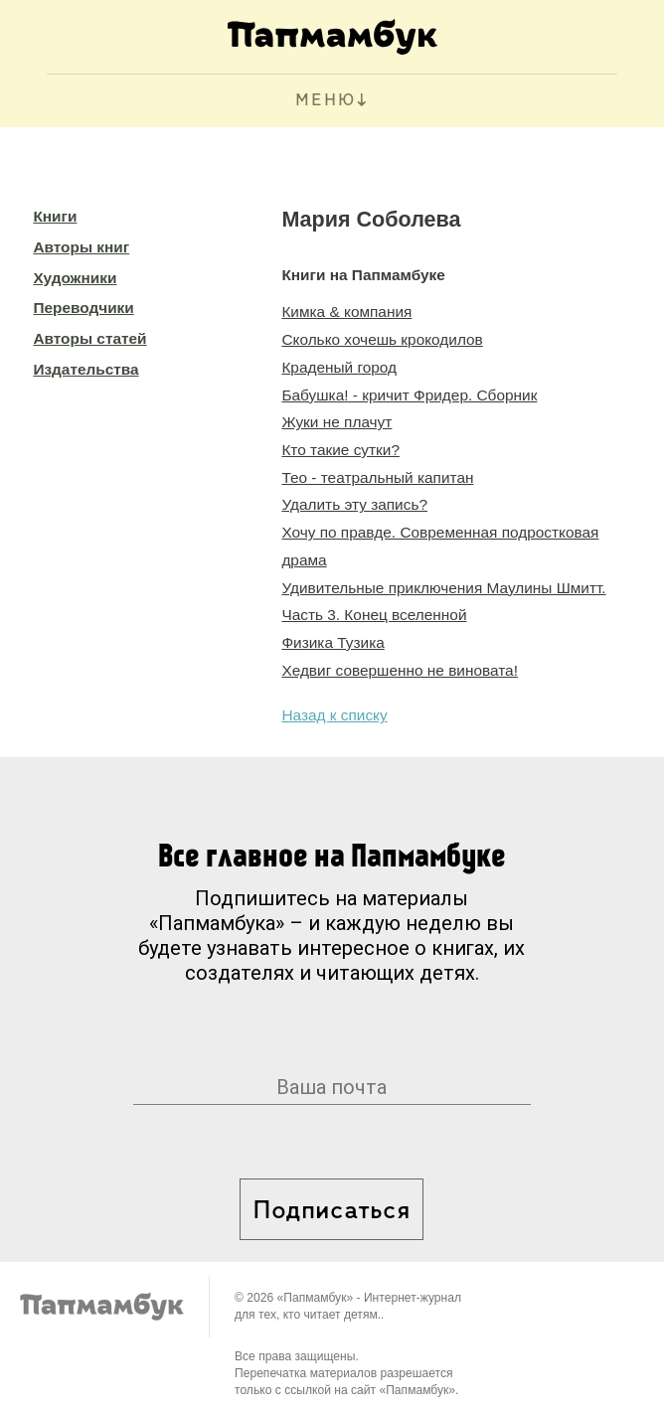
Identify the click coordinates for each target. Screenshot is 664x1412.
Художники (74, 277)
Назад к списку (334, 714)
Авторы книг (81, 246)
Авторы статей (89, 338)
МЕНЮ (325, 100)
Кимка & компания (346, 311)
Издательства (85, 369)
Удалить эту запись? (354, 504)
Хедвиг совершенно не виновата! (399, 670)
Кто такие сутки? (340, 449)
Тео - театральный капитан (377, 477)
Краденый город (339, 367)
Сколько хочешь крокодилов (381, 339)
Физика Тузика (332, 642)
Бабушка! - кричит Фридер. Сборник (409, 395)
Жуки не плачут (336, 421)
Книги (55, 216)
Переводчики (83, 307)
